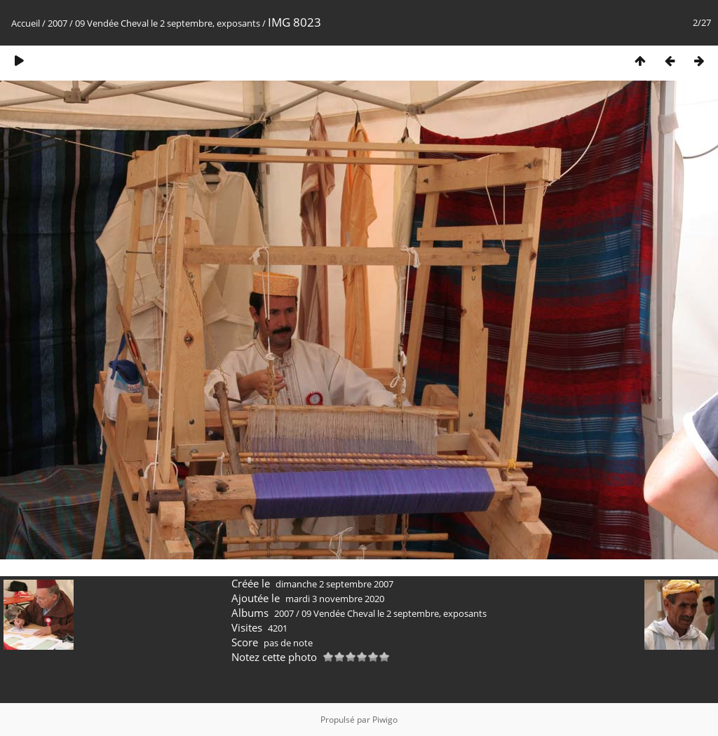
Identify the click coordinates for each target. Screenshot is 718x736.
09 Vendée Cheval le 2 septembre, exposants (167, 23)
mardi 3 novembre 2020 (334, 598)
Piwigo (385, 719)
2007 (57, 23)
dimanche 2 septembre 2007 (334, 584)
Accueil (25, 23)
